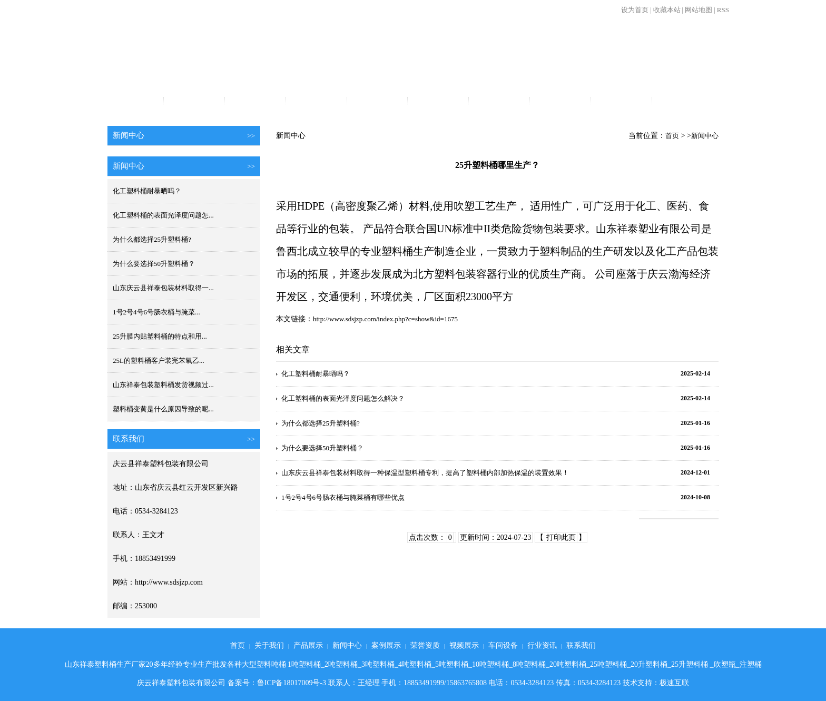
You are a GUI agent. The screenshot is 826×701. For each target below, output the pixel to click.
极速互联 (674, 683)
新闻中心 (316, 102)
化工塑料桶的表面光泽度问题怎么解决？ (343, 398)
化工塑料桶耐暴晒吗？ (147, 191)
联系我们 (682, 102)
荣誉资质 (438, 102)
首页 (133, 102)
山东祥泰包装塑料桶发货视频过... (163, 385)
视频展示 (499, 102)
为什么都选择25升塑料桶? (152, 239)
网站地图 (698, 10)
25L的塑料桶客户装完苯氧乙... (158, 360)
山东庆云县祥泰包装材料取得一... (163, 288)
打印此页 (561, 537)
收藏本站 (667, 10)
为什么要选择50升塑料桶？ (154, 264)
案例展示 (377, 102)
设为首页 (634, 10)
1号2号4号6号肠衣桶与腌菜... (156, 312)
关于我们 (194, 102)
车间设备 (560, 102)
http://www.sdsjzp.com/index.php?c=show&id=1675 (385, 319)
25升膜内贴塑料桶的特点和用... (160, 336)
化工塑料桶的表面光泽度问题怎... (163, 215)
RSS (723, 10)
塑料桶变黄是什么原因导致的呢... (163, 409)
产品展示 (255, 102)
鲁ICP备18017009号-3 (291, 683)
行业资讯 (621, 102)
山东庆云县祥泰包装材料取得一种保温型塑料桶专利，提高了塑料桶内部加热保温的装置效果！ (425, 473)
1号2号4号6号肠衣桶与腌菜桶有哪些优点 (343, 497)
